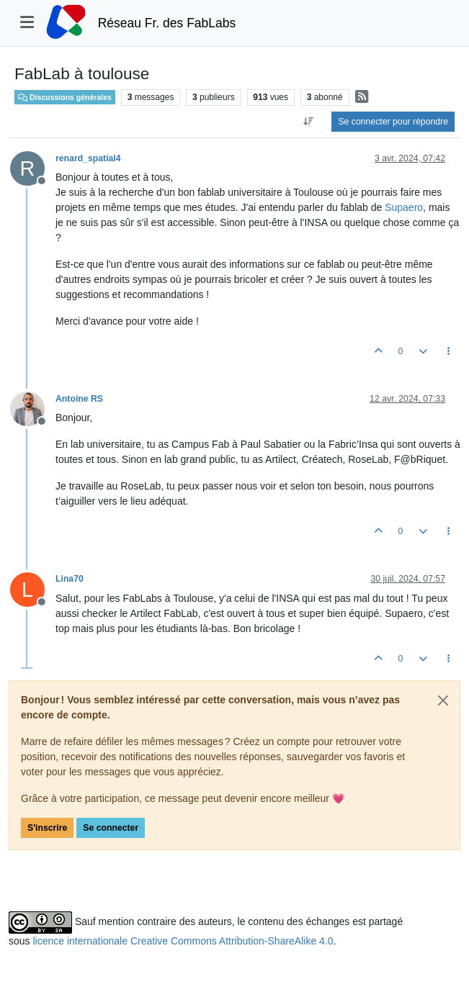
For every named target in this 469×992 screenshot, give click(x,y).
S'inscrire (47, 828)
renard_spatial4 (88, 158)
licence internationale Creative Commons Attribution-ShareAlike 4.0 (182, 941)
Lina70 (69, 579)
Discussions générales (65, 97)
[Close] (443, 700)
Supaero (404, 207)
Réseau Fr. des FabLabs (167, 23)
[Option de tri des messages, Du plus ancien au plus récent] (308, 122)
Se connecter (110, 828)
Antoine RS (79, 399)
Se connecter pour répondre (393, 122)
